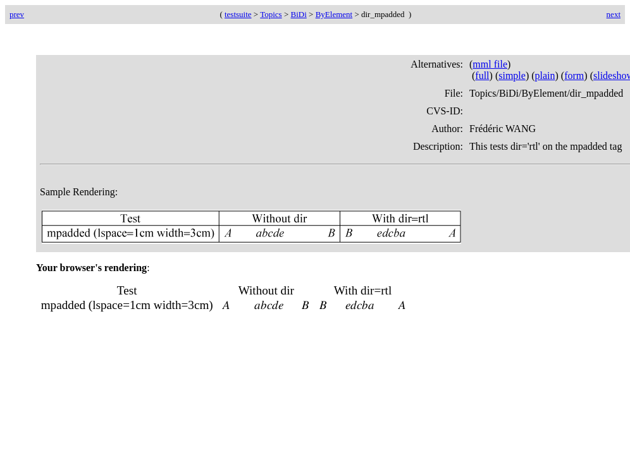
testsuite (238, 14)
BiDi (299, 14)
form (574, 75)
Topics (270, 14)
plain (545, 75)
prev (16, 14)
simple (512, 75)
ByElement (334, 14)
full (482, 75)
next (614, 14)
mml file (489, 64)
